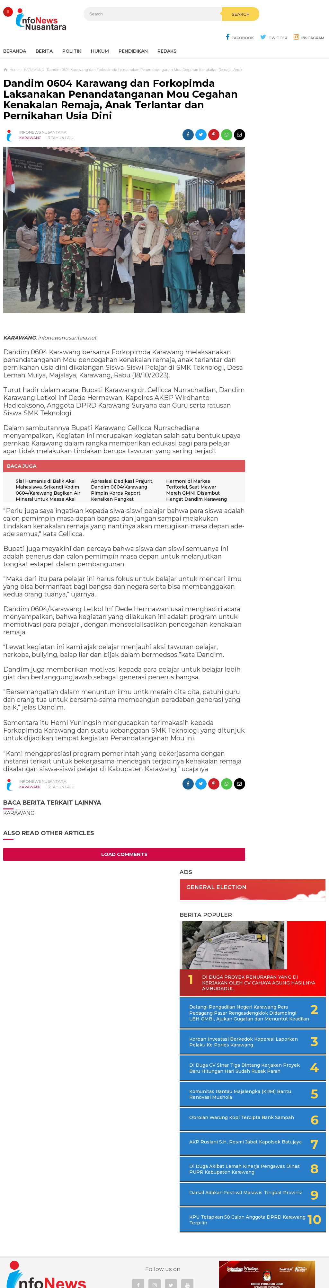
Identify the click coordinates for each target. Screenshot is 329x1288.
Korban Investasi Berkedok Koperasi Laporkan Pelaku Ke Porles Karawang (271, 309)
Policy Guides (218, 1261)
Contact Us (105, 1261)
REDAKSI (167, 35)
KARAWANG (30, 122)
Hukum (100, 35)
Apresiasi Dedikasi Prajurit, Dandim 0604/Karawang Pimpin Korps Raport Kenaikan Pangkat (113, 477)
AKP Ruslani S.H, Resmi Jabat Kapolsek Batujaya (267, 434)
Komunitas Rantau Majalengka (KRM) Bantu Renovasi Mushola (268, 379)
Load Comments (113, 869)
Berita (44, 35)
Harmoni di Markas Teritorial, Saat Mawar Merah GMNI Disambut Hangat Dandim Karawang (182, 477)
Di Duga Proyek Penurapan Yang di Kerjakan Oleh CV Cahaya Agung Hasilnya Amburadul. (275, 233)
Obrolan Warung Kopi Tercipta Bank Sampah (265, 408)
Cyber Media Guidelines (171, 1261)
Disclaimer (251, 1261)
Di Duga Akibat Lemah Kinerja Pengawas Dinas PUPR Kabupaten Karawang (271, 463)
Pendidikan (133, 35)
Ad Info (131, 1261)
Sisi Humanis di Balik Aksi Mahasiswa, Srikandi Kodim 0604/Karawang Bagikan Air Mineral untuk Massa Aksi (47, 477)
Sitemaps (75, 1261)
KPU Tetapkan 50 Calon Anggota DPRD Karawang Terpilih (269, 521)
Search (201, 28)
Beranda (14, 35)
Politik (71, 35)
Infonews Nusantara (163, 1272)
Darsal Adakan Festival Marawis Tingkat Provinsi (268, 492)
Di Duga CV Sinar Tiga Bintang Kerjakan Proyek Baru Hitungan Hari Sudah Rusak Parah (277, 344)
